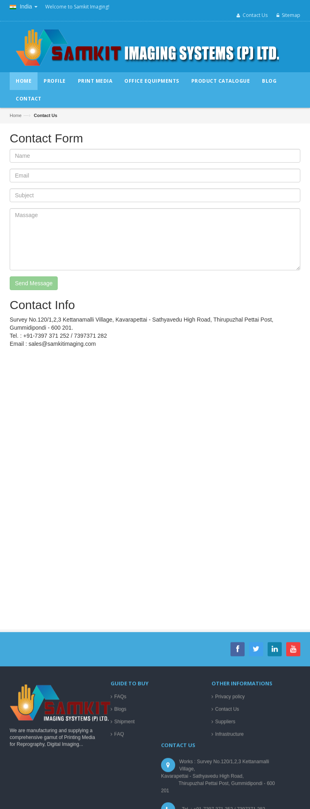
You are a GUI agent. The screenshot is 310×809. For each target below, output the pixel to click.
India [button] (24, 6)
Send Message (33, 283)
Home (15, 115)
